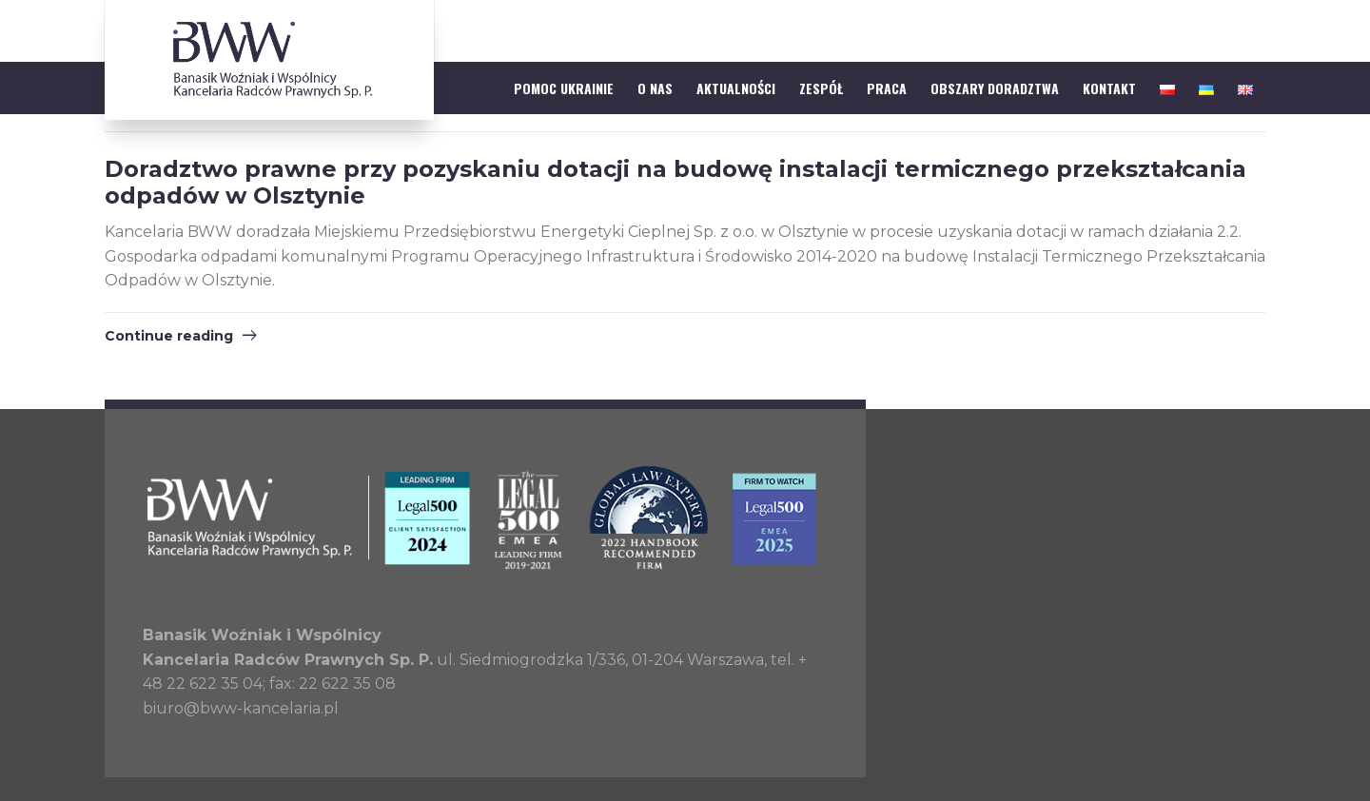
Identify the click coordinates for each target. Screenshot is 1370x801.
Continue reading (169, 335)
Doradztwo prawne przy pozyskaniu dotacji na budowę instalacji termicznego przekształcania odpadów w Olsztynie (675, 182)
